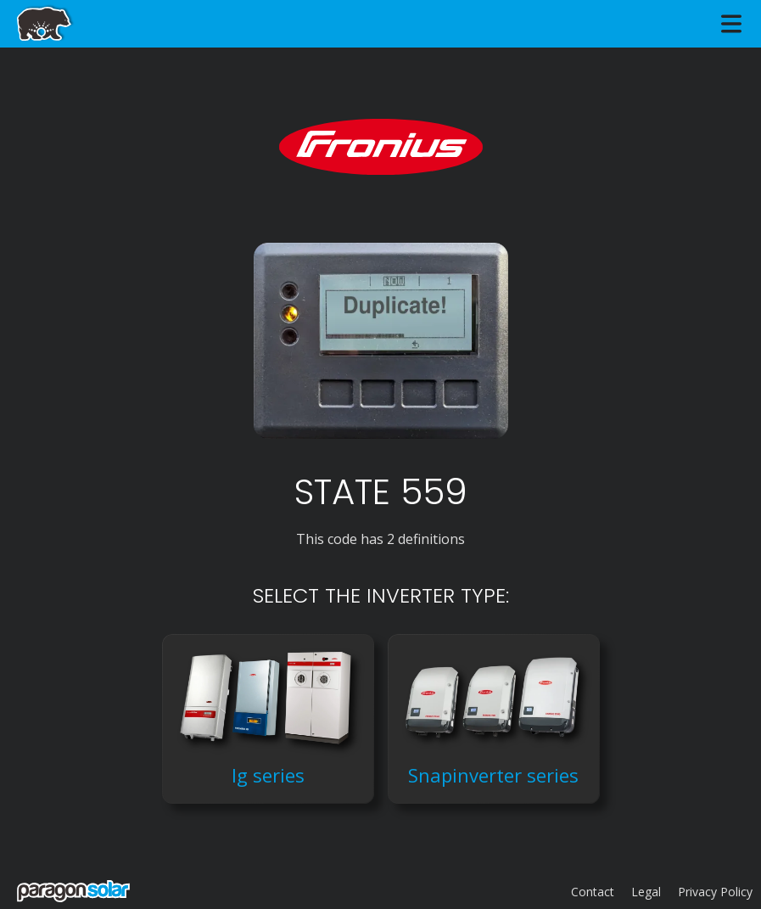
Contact (592, 892)
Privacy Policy (715, 892)
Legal (646, 892)
